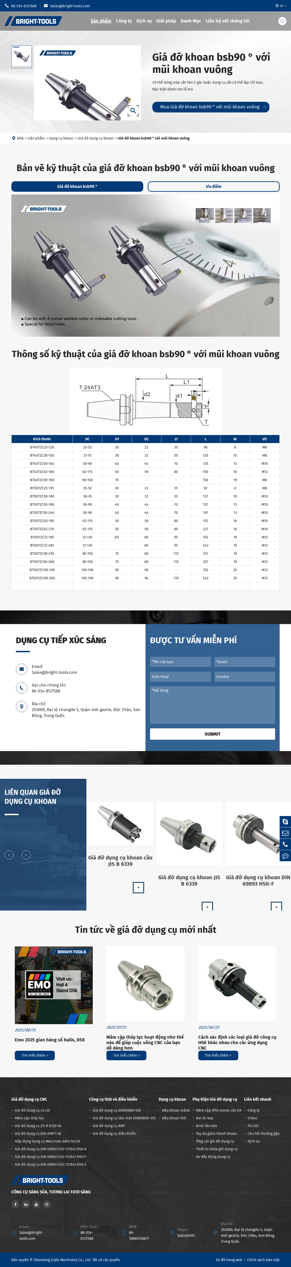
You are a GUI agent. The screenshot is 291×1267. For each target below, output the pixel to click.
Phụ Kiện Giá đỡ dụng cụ (215, 1099)
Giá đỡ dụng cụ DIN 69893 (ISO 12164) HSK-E (50, 1164)
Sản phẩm (101, 21)
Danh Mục (191, 21)
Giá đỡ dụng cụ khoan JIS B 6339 (189, 884)
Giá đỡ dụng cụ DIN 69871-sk (38, 1133)
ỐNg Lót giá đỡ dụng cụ (215, 1141)
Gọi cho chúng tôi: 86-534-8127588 (49, 688)
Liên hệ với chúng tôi (228, 21)
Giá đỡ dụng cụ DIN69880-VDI (117, 1110)
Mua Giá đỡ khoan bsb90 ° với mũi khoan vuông (213, 107)
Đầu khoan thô (174, 1118)
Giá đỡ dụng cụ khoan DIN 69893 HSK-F (258, 884)
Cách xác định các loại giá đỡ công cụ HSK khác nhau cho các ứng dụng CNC (237, 1042)
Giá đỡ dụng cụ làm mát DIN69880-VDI (124, 1118)
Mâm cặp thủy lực (29, 1118)
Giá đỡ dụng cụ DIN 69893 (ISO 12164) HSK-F (50, 1157)
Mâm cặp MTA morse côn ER (218, 1110)
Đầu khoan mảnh (176, 1110)
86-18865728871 (139, 1235)
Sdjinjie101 (186, 1235)
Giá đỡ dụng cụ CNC (29, 1099)
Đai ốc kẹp (204, 1118)
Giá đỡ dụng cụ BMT (109, 1126)
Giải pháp (166, 21)
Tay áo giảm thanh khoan (216, 1133)
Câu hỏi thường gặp (264, 1133)
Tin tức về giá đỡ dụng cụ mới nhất (145, 929)
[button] (9, 858)
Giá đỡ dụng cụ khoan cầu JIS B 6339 (120, 864)
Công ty (124, 21)
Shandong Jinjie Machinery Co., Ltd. (62, 1260)
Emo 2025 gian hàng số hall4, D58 (50, 1040)
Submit (213, 734)
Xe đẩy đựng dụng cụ (213, 1157)
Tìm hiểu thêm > (35, 1055)
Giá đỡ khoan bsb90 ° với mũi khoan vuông (154, 138)
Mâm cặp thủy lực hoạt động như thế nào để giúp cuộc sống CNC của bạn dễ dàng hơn (145, 1042)
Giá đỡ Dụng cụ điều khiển (114, 1133)
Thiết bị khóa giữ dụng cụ (217, 1149)
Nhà (20, 138)
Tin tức (253, 1126)
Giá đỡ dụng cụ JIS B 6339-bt (38, 1126)
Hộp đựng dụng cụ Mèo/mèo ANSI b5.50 (47, 1141)
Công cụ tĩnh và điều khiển (113, 1099)
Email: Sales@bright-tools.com (54, 669)
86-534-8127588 (21, 5)
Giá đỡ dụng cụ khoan (95, 138)
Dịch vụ (144, 21)
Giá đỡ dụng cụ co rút (32, 1110)
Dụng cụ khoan (61, 138)
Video (252, 1118)
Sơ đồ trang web (229, 1260)
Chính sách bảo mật (263, 1260)
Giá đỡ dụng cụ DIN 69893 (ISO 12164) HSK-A (50, 1149)
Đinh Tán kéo (206, 1126)
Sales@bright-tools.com (67, 5)
